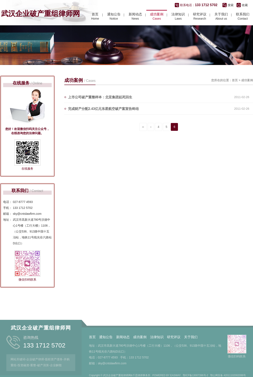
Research (199, 17)
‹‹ (143, 134)
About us (221, 17)
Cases (156, 17)
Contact (242, 17)
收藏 (245, 6)
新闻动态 (123, 367)
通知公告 (106, 367)
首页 (235, 87)
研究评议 (173, 367)
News (135, 17)
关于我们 (191, 367)
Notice (114, 17)
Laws (178, 17)
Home (95, 17)
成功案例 (247, 87)
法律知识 (157, 367)
